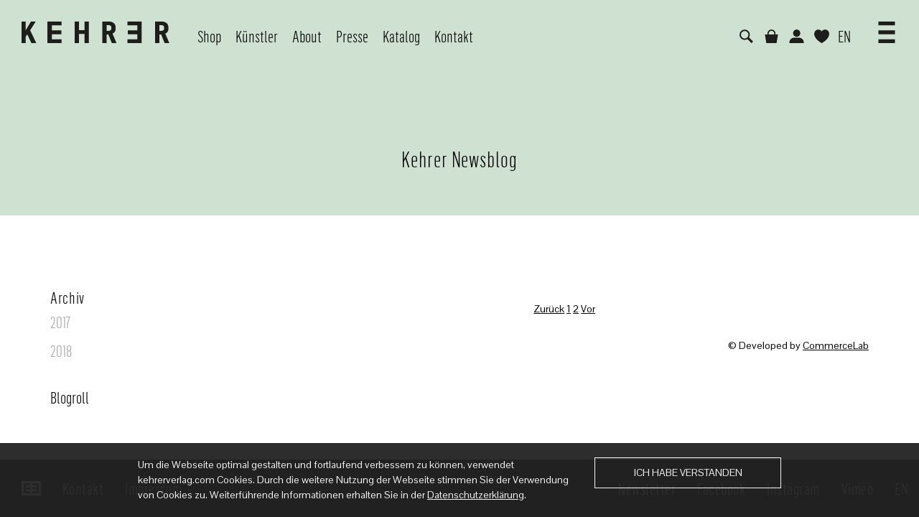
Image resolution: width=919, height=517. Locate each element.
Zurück (548, 308)
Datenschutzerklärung (475, 494)
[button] (886, 27)
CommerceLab (836, 345)
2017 (60, 322)
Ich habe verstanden (688, 472)
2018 (61, 350)
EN (844, 36)
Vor (588, 308)
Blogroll (69, 397)
